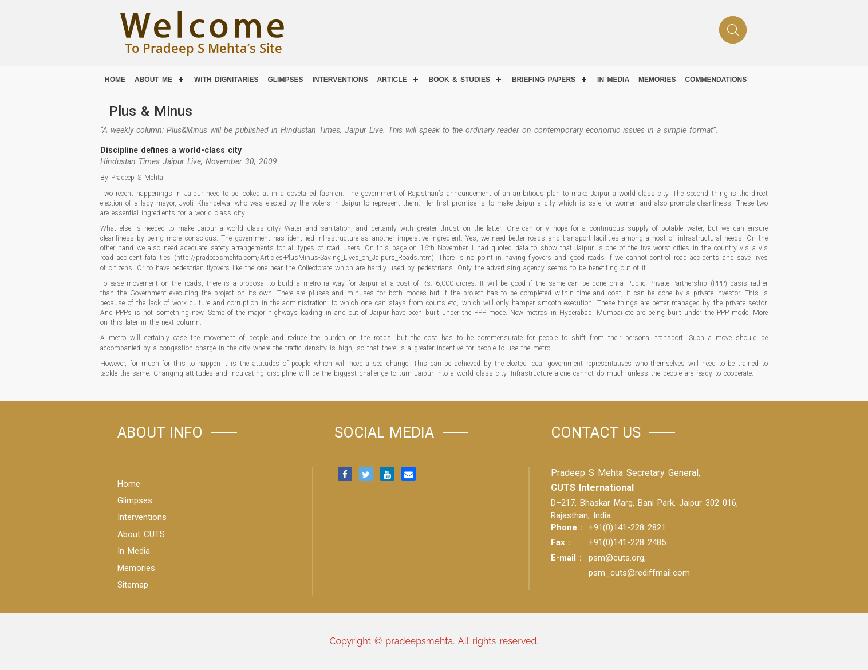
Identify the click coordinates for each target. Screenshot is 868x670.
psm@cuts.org (616, 558)
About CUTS (141, 534)
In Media (133, 551)
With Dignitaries (226, 80)
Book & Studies (459, 80)
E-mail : (566, 558)
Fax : (561, 542)
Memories (657, 80)
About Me (153, 80)
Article (392, 80)
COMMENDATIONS (716, 80)
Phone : (567, 527)
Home (115, 80)
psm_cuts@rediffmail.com (639, 572)
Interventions (340, 80)
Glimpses (285, 80)
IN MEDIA (613, 80)
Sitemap (132, 585)
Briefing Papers (543, 80)
